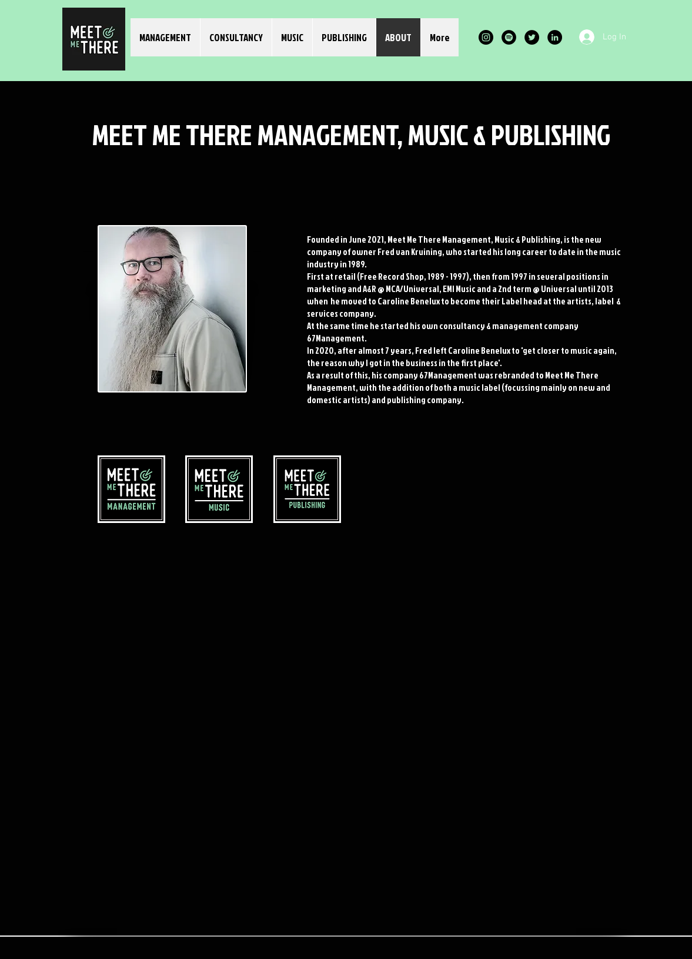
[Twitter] (531, 37)
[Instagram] (486, 37)
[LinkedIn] (554, 37)
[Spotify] (509, 37)
